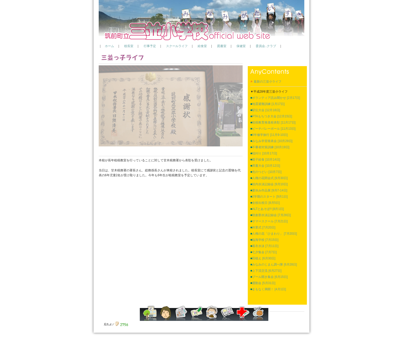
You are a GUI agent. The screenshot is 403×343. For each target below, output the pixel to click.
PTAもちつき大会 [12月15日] (271, 116)
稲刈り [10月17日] (263, 153)
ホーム (109, 46)
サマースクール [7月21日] (269, 221)
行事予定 (150, 46)
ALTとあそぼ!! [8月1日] (267, 209)
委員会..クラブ (266, 46)
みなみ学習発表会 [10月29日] (271, 141)
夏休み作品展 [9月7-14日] (268, 190)
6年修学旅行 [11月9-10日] (269, 135)
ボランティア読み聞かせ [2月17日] (275, 98)
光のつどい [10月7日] (265, 172)
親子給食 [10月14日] (265, 159)
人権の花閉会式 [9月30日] (269, 178)
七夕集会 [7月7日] (263, 252)
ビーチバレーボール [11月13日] (273, 128)
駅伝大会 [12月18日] (265, 110)
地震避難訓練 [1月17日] (267, 104)
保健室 (241, 46)
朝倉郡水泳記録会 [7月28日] (270, 215)
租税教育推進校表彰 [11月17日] (273, 122)
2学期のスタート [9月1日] (269, 196)
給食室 (202, 46)
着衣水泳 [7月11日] (264, 246)
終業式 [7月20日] (262, 227)
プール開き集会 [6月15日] (269, 277)
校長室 (128, 46)
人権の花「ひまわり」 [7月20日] (273, 233)
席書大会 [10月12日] (265, 166)
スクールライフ (177, 46)
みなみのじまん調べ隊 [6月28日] (273, 264)
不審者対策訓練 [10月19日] (269, 147)
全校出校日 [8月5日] (265, 203)
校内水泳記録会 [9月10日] (269, 184)
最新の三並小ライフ (265, 81)
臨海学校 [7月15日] (264, 240)
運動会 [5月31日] (262, 283)
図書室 (222, 46)
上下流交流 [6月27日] (265, 270)
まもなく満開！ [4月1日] (268, 289)
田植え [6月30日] (262, 258)
